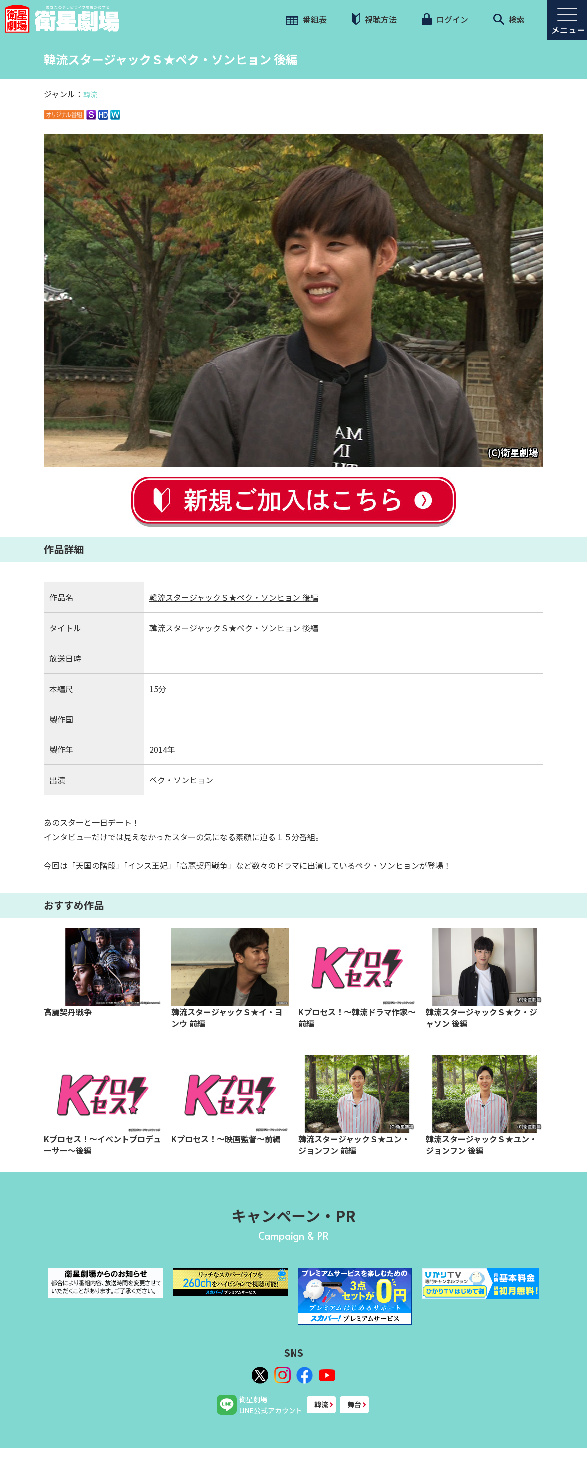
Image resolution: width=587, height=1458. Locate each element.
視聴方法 (374, 19)
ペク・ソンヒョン (181, 780)
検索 (509, 19)
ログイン (445, 19)
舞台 (354, 1404)
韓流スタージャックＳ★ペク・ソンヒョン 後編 (233, 597)
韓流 (90, 94)
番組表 (306, 19)
